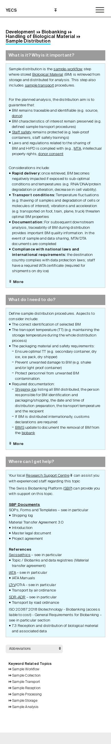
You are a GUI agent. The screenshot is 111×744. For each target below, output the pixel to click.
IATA (12, 573)
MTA (77, 149)
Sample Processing (27, 694)
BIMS (19, 428)
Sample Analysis (25, 707)
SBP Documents (24, 505)
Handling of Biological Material (40, 37)
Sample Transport (26, 682)
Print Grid (48, 738)
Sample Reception (26, 688)
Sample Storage (24, 701)
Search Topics (63, 738)
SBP (68, 488)
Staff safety (21, 132)
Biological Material (47, 75)
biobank (28, 433)
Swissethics (20, 555)
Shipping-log (26, 390)
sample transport (39, 85)
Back (33, 738)
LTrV (12, 585)
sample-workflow (67, 69)
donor (17, 116)
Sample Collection (26, 675)
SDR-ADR (17, 597)
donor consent (50, 154)
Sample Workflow (25, 669)
